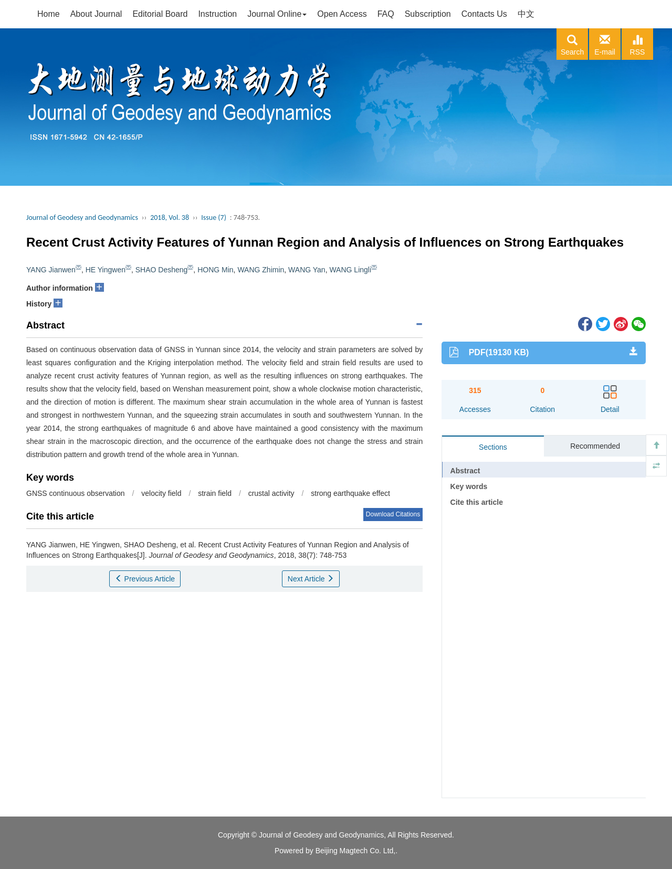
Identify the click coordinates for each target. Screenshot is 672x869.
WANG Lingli (350, 270)
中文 (526, 13)
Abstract (465, 471)
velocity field (161, 493)
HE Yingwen (105, 270)
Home (48, 13)
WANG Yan (307, 270)
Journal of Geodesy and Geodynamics (82, 217)
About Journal (96, 13)
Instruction (217, 13)
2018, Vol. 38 (169, 217)
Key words (469, 486)
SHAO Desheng (161, 270)
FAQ (385, 13)
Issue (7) (213, 217)
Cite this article (476, 502)
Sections (493, 447)
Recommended (595, 446)
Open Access (341, 13)
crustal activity (271, 493)
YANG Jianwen (51, 270)
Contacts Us (484, 13)
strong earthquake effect (350, 493)
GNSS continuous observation (75, 493)
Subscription (428, 13)
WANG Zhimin (260, 270)
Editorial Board (159, 13)
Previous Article (145, 579)
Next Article (311, 579)
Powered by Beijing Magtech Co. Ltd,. (336, 850)
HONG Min (215, 270)
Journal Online (277, 13)
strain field (215, 493)
